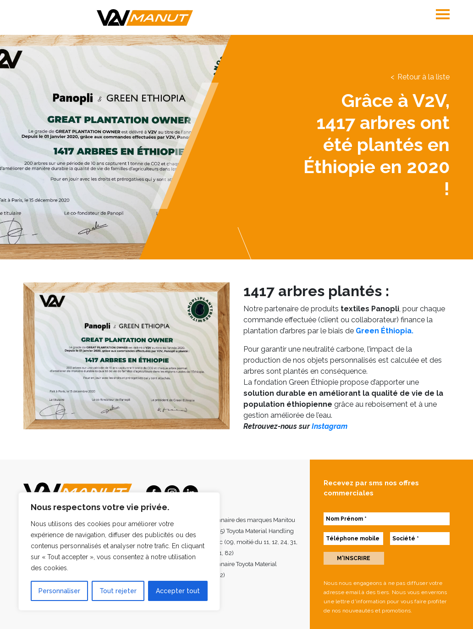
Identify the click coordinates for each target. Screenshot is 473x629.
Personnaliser (59, 591)
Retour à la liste (423, 77)
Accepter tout (178, 591)
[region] (119, 551)
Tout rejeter (118, 591)
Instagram (329, 426)
